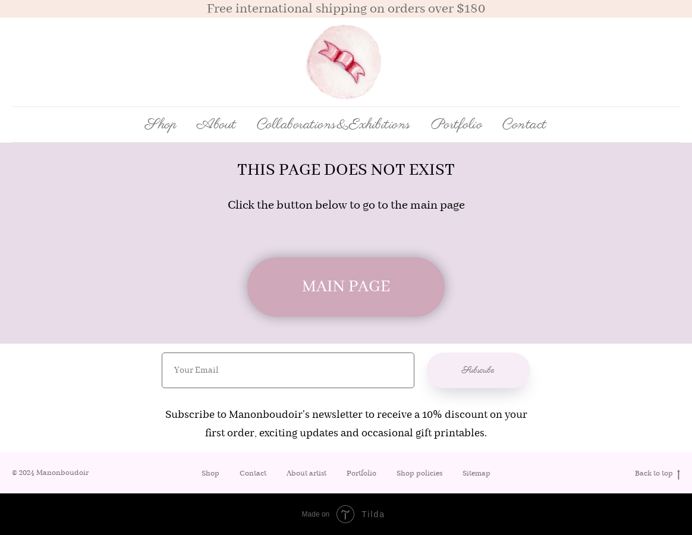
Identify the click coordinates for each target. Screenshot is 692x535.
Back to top (657, 474)
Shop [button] (161, 125)
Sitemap (476, 473)
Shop (210, 473)
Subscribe (478, 370)
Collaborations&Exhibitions (334, 125)
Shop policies (419, 473)
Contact (524, 125)
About (217, 125)
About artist (306, 473)
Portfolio (457, 125)
